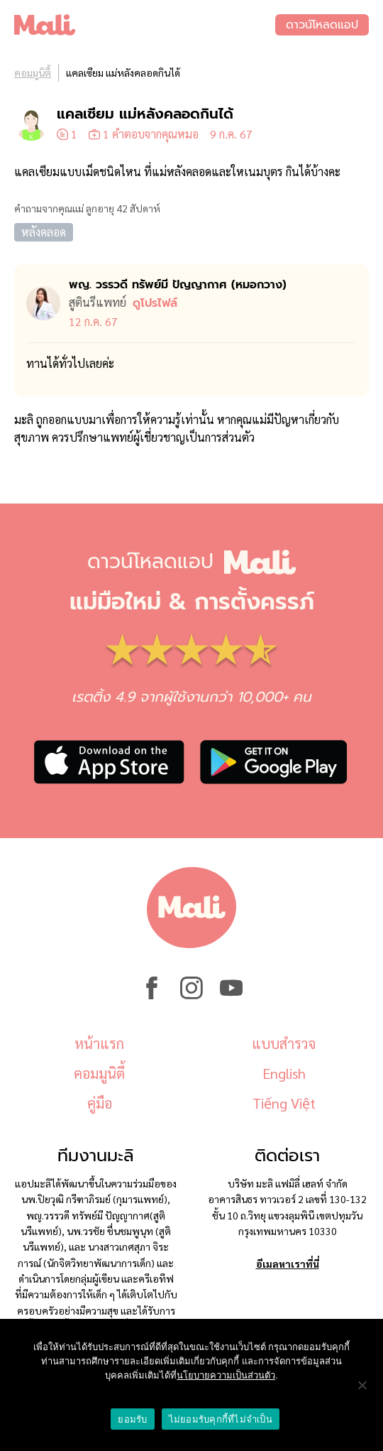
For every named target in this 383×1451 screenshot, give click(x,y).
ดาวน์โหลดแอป (322, 24)
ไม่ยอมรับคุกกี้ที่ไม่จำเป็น (220, 1419)
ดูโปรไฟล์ (155, 303)
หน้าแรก (99, 1043)
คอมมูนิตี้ (32, 72)
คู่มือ (99, 1103)
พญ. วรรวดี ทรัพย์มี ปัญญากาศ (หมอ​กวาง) (178, 284)
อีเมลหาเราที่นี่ (287, 1263)
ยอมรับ (132, 1419)
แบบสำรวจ (284, 1043)
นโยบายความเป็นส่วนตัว (226, 1375)
